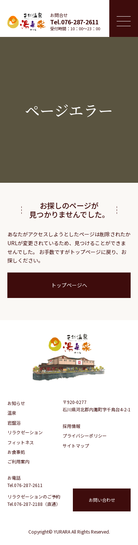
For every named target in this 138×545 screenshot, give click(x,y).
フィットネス (20, 442)
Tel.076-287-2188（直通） (33, 504)
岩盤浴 (14, 422)
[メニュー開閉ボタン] (123, 18)
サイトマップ (76, 445)
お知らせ (16, 403)
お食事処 (16, 452)
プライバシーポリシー (85, 435)
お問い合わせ (102, 500)
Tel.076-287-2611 (74, 22)
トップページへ (69, 285)
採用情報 (71, 426)
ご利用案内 (18, 461)
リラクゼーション (25, 432)
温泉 (11, 412)
